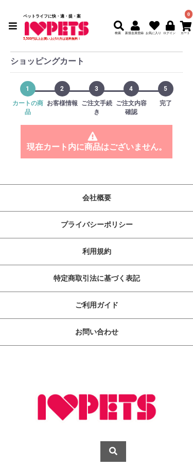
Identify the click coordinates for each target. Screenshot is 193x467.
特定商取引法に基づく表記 (97, 278)
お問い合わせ (96, 332)
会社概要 (96, 198)
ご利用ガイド (96, 305)
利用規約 (96, 251)
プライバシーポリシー (97, 224)
